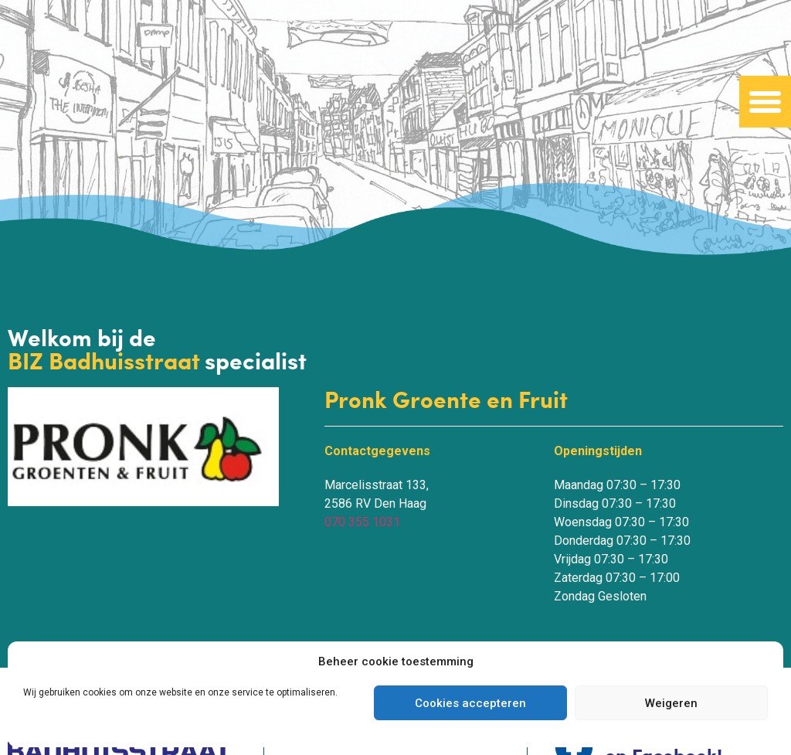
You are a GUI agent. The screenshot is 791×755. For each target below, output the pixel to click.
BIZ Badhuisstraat (106, 360)
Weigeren (671, 703)
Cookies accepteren (470, 703)
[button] (765, 102)
